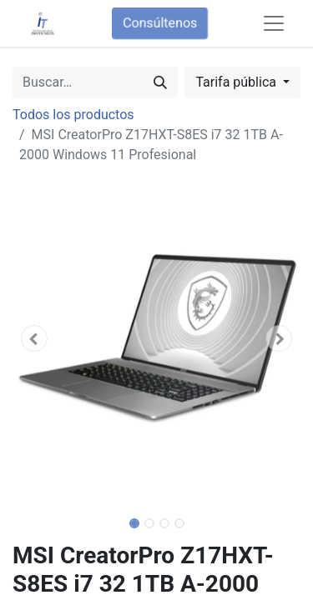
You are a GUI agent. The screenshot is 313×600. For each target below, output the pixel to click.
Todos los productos (73, 114)
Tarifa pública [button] (237, 82)
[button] (34, 338)
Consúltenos (160, 23)
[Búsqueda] (160, 82)
